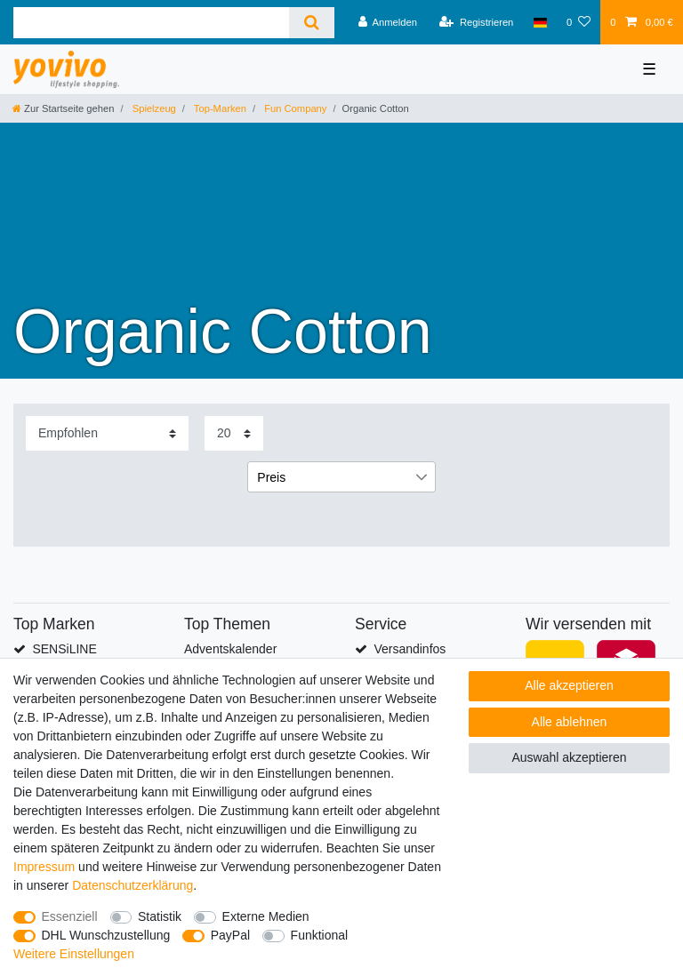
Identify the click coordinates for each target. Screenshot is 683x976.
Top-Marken (218, 108)
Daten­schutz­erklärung (132, 885)
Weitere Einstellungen (73, 954)
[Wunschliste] (578, 22)
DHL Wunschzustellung (106, 935)
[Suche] (311, 22)
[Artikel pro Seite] (234, 433)
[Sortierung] (107, 433)
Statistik (159, 916)
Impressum (44, 867)
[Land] (540, 22)
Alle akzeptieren (569, 685)
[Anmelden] (387, 22)
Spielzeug (153, 108)
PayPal (230, 935)
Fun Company (293, 108)
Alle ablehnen (569, 722)
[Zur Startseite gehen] (63, 108)
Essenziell (70, 916)
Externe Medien (265, 916)
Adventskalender (230, 649)
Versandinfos (410, 649)
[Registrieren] (476, 22)
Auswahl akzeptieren (568, 757)
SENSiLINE (64, 649)
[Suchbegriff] (151, 22)
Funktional (320, 935)
